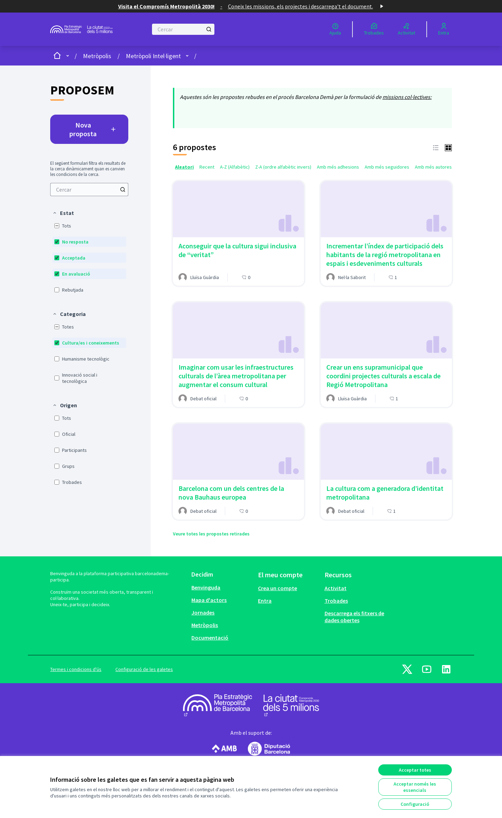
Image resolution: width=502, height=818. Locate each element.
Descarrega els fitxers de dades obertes (354, 617)
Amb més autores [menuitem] (433, 167)
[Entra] (443, 29)
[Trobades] (374, 29)
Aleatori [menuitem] (184, 167)
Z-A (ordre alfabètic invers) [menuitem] (283, 167)
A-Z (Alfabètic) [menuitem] (235, 167)
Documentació (209, 637)
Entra (265, 600)
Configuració (415, 804)
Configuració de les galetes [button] (144, 669)
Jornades (202, 612)
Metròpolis (97, 56)
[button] (63, 212)
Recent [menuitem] (206, 167)
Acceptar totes (415, 770)
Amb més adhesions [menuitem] (338, 167)
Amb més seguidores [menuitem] (387, 167)
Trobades (336, 600)
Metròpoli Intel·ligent (153, 56)
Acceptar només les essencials (415, 787)
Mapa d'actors (209, 599)
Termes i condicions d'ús (75, 669)
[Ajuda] (335, 29)
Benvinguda (205, 587)
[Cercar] (183, 29)
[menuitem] (89, 189)
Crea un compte (277, 588)
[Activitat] (406, 29)
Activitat (336, 588)
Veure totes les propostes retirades (211, 534)
